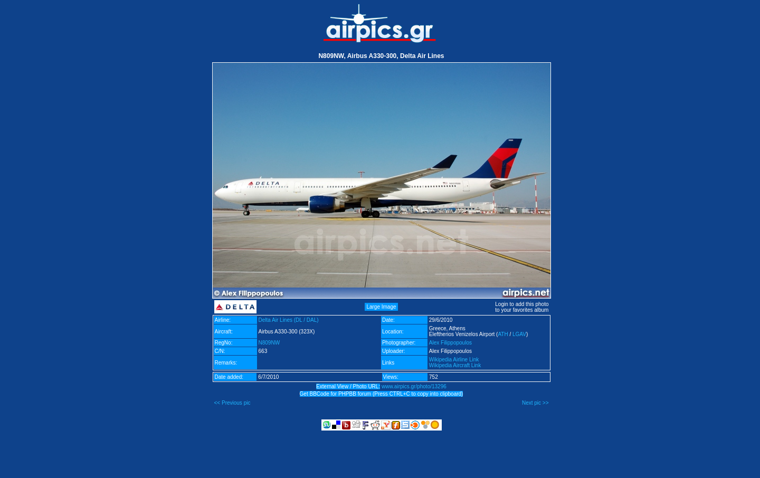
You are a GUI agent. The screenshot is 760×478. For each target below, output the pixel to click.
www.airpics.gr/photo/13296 (414, 386)
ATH (503, 334)
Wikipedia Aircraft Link (455, 365)
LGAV (519, 334)
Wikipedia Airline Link (454, 359)
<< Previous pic (232, 403)
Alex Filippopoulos (450, 343)
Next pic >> (535, 403)
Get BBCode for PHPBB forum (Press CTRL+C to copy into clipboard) (381, 394)
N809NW (269, 343)
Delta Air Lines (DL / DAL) (289, 320)
